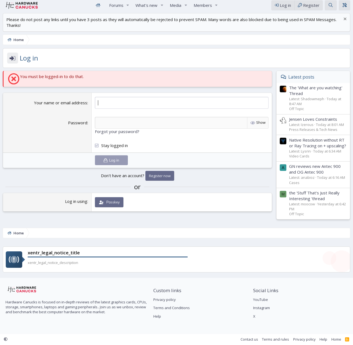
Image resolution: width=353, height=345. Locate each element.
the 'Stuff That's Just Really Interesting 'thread (314, 200)
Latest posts (301, 82)
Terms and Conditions (171, 308)
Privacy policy (164, 299)
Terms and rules (275, 339)
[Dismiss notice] (344, 25)
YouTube (260, 299)
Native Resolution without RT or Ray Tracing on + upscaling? (317, 148)
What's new (146, 7)
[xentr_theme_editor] (344, 8)
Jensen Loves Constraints (313, 124)
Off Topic (296, 113)
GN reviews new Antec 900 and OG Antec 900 (315, 174)
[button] (127, 8)
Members (203, 7)
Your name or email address (60, 108)
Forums (116, 7)
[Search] (331, 8)
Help (157, 316)
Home (98, 8)
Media (175, 7)
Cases (294, 187)
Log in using (76, 206)
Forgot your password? (117, 136)
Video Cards (299, 161)
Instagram (261, 308)
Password (77, 128)
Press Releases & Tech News (313, 134)
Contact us (249, 339)
